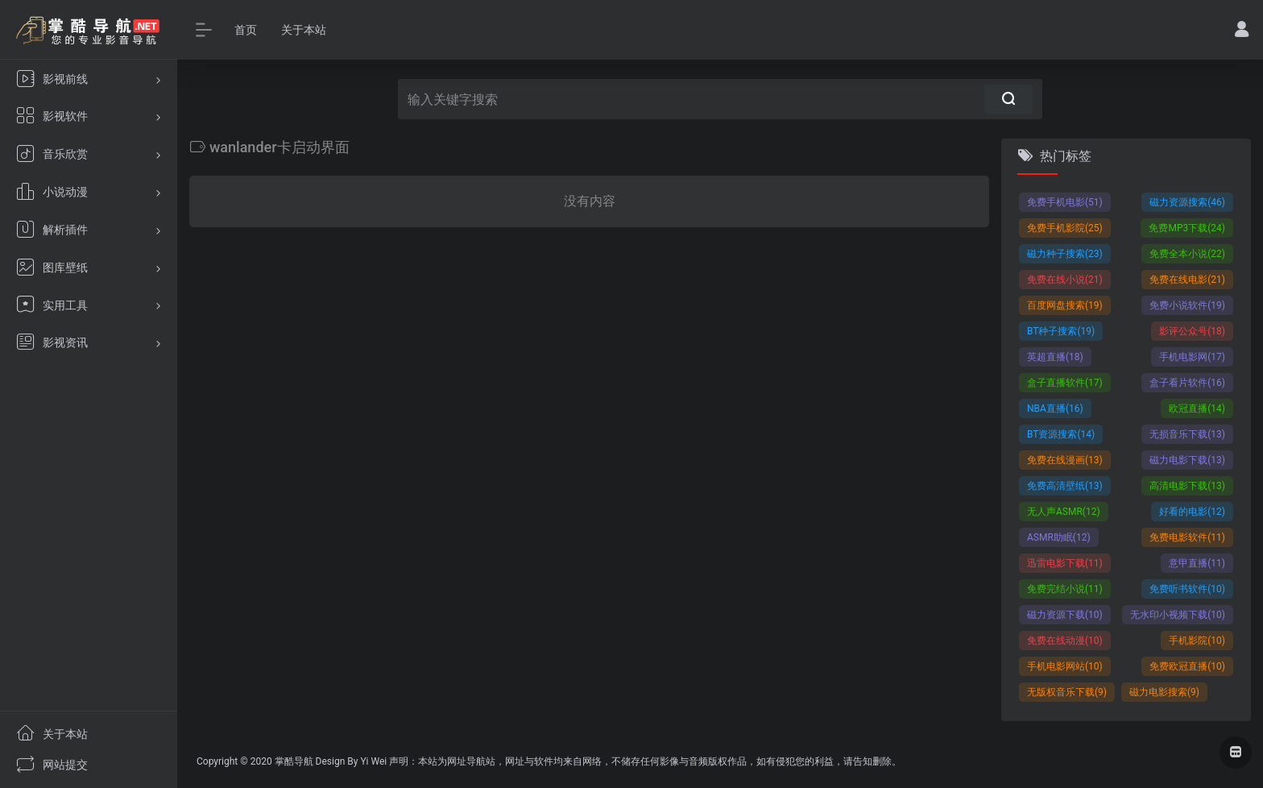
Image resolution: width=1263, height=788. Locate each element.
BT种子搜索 (1061, 331)
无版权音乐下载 (1067, 692)
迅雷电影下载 (1065, 563)
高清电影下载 (1187, 485)
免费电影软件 (1187, 537)
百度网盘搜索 (1065, 305)
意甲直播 (1197, 563)
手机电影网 (1192, 357)
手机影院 (1197, 640)
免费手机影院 (1065, 228)
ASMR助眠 (1059, 537)
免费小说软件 (1187, 305)
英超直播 (1055, 357)
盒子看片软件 (1187, 382)
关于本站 (303, 29)
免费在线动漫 (1065, 640)
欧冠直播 (1197, 408)
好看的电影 (1192, 511)
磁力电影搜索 (1164, 692)
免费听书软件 (1187, 589)
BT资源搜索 (1061, 434)
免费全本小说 (1187, 253)
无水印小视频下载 (1177, 614)
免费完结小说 (1065, 589)
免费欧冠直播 (1187, 666)
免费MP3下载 (1187, 228)
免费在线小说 (1065, 279)
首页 (245, 29)
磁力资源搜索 (1187, 202)
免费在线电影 (1187, 279)
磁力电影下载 (1187, 460)
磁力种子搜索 (1065, 253)
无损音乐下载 (1187, 434)
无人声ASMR (1063, 511)
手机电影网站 (1065, 666)
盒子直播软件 (1065, 382)
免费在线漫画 (1065, 460)
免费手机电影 (1065, 202)
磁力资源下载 (1065, 614)
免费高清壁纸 (1065, 485)
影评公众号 (1192, 331)
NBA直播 (1055, 408)
